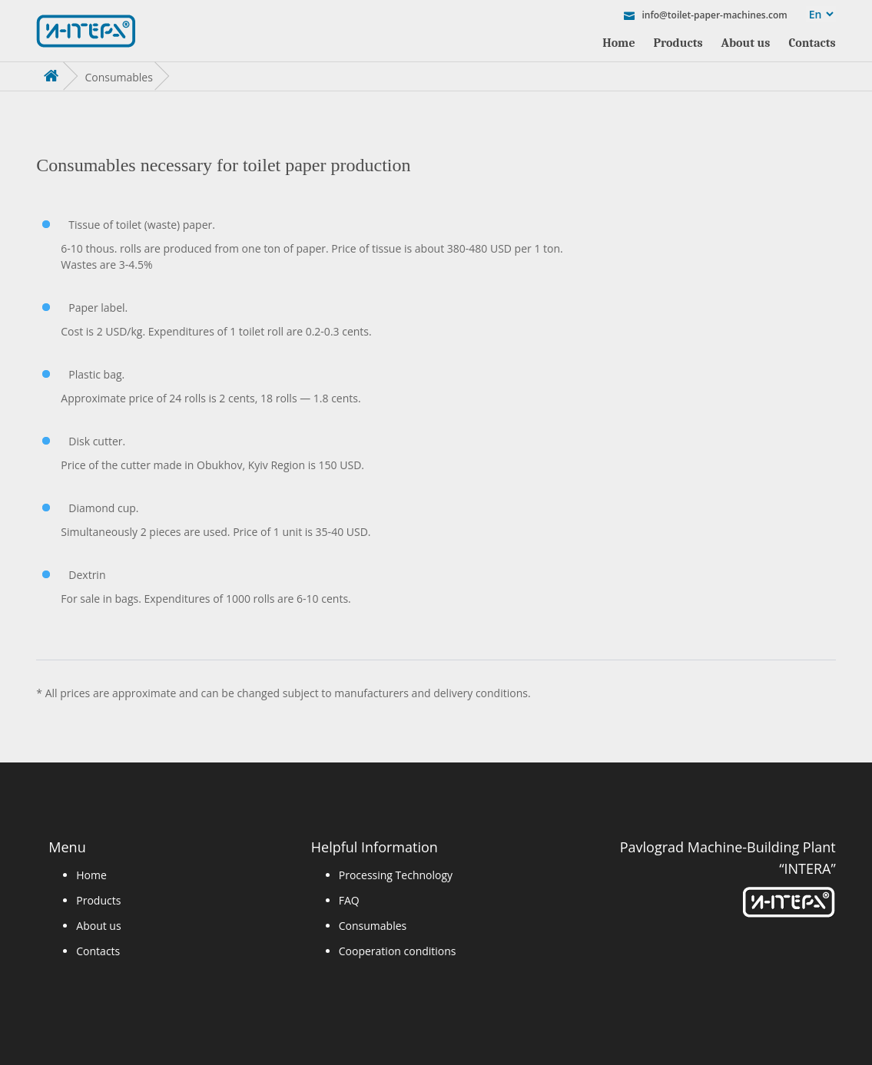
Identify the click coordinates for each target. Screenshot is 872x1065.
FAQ (349, 900)
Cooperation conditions (397, 951)
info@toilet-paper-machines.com (713, 14)
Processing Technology (396, 875)
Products (678, 43)
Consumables (372, 925)
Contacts (811, 43)
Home (618, 43)
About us (746, 43)
